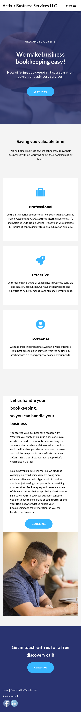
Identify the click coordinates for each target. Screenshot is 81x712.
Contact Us (40, 667)
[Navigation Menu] (71, 6)
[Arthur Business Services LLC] (30, 5)
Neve (6, 690)
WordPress (30, 690)
